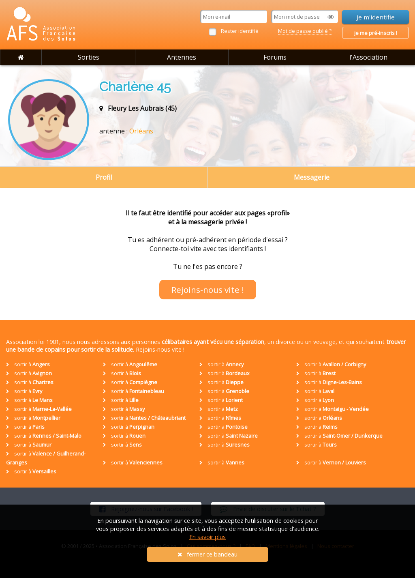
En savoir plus (207, 537)
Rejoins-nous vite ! (207, 289)
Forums (275, 57)
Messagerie (311, 177)
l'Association (368, 57)
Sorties (88, 57)
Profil (104, 177)
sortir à (28, 364)
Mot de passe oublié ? (305, 30)
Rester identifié (240, 30)
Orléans (141, 131)
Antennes (181, 57)
